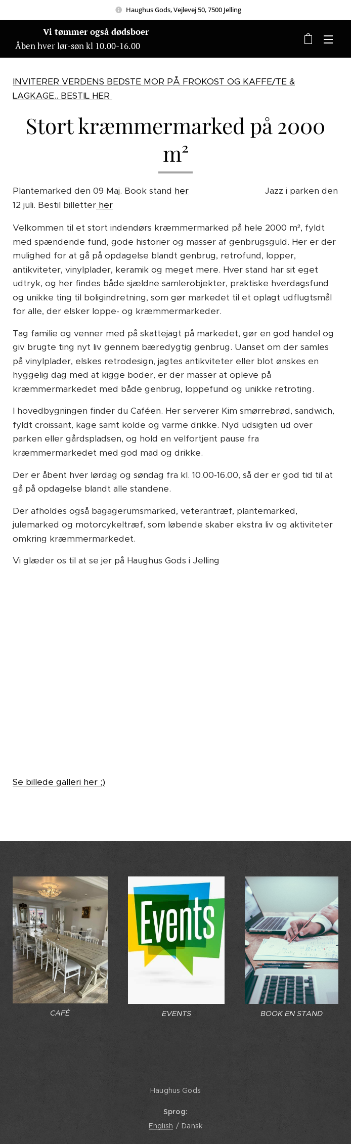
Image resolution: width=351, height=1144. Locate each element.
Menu (328, 39)
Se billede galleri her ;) (59, 781)
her (181, 190)
